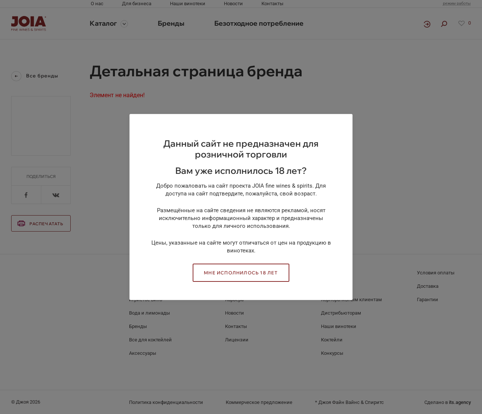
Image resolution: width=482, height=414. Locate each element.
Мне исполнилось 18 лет (241, 273)
